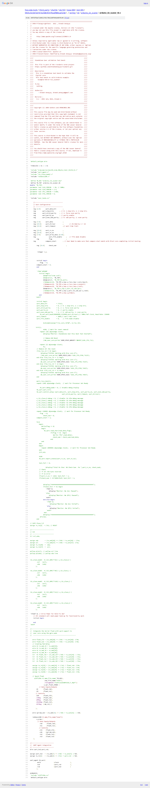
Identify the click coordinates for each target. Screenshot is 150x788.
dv (78, 13)
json (146, 785)
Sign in (146, 3)
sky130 (62, 10)
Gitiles (12, 785)
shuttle (54, 10)
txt (141, 785)
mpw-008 (71, 10)
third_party (44, 10)
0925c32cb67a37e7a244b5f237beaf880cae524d (45, 13)
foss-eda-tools (31, 10)
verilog (72, 13)
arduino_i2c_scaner (89, 13)
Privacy (18, 785)
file (66, 18)
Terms (23, 785)
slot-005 (80, 10)
